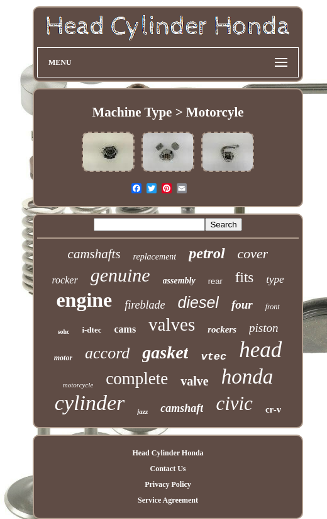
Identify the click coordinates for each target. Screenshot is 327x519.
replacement (155, 256)
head (260, 350)
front (272, 306)
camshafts (94, 253)
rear (215, 281)
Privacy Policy (168, 484)
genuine (120, 275)
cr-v (273, 409)
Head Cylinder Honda (167, 452)
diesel (198, 302)
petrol (206, 253)
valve (194, 381)
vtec (213, 357)
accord (107, 353)
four (242, 304)
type (275, 279)
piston (263, 327)
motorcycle (78, 385)
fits (244, 277)
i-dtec (91, 329)
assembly (179, 280)
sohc (64, 331)
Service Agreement (168, 500)
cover (253, 253)
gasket (165, 352)
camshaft (181, 408)
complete (137, 378)
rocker (64, 280)
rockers (222, 329)
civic (234, 403)
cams (125, 329)
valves (171, 324)
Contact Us (168, 468)
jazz (142, 411)
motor (63, 357)
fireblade (145, 305)
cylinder (90, 402)
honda (247, 376)
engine (84, 299)
